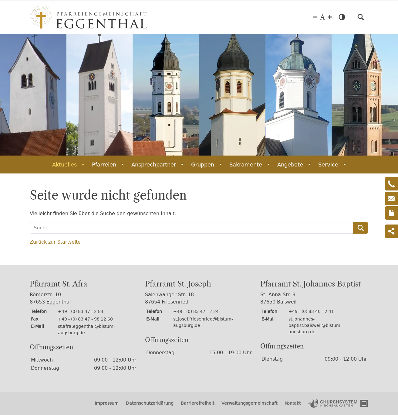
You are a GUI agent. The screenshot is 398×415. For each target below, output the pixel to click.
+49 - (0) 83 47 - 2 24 (196, 311)
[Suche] (191, 228)
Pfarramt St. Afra (58, 284)
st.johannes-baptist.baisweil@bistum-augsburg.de (315, 325)
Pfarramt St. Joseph (178, 284)
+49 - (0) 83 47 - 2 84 (80, 311)
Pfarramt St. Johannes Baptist (310, 284)
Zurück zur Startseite (55, 242)
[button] (360, 17)
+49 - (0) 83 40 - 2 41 (311, 311)
